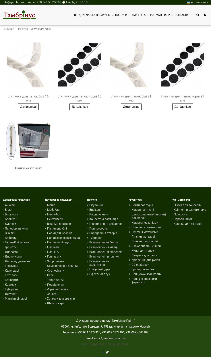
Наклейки (54, 214)
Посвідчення (56, 284)
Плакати (53, 247)
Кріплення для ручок (145, 260)
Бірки (8, 209)
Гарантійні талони (17, 242)
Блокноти (11, 214)
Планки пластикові (144, 241)
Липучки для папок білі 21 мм (131, 98)
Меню (51, 205)
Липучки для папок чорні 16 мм (79, 98)
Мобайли (53, 209)
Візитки (10, 233)
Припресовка (98, 228)
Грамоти (10, 247)
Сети (50, 275)
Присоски (180, 214)
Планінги (53, 252)
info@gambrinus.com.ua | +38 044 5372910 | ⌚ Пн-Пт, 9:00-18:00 (46, 2)
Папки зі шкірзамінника (63, 238)
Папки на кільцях (28, 168)
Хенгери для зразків (61, 298)
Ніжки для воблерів (187, 205)
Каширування (98, 214)
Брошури (11, 219)
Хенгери (52, 294)
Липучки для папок (144, 255)
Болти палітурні (142, 205)
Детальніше (28, 106)
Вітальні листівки (59, 224)
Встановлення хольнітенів (99, 263)
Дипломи (11, 252)
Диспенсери (13, 256)
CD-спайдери (140, 264)
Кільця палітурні (142, 209)
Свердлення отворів (103, 233)
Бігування (96, 205)
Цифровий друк (100, 269)
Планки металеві (143, 236)
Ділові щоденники (17, 261)
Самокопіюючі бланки (62, 266)
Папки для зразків (59, 233)
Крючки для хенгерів (188, 224)
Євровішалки (183, 219)
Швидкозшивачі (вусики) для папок (148, 216)
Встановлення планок (104, 256)
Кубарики (11, 289)
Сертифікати (55, 270)
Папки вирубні (57, 228)
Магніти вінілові (16, 298)
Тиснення (95, 238)
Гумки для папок (142, 269)
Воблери (11, 238)
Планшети (54, 256)
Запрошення (55, 261)
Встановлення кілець (104, 247)
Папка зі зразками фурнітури (144, 280)
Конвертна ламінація (103, 219)
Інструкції (11, 266)
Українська (197, 2)
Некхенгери (55, 219)
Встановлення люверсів (105, 252)
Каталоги (11, 275)
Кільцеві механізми (144, 222)
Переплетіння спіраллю (105, 224)
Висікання (96, 209)
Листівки (11, 294)
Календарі (12, 270)
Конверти (11, 280)
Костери (10, 284)
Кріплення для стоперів (190, 209)
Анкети (10, 205)
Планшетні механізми (146, 227)
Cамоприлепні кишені (146, 246)
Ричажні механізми (144, 232)
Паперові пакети (16, 228)
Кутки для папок (142, 250)
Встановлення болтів (103, 242)
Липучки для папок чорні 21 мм (182, 98)
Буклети (10, 224)
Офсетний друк (99, 274)
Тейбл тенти (55, 280)
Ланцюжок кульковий (146, 274)
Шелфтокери (56, 303)
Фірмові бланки (57, 289)
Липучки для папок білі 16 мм (28, 98)
